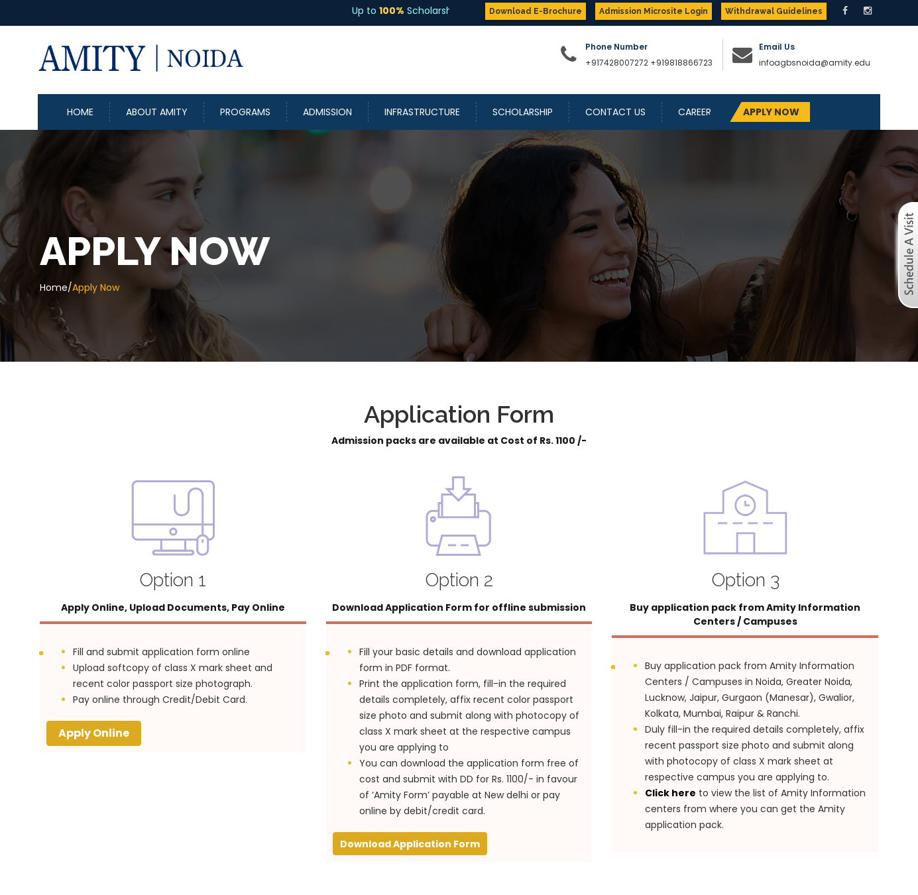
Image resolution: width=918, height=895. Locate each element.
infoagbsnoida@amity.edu (814, 62)
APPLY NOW (771, 112)
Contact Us (615, 112)
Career (694, 112)
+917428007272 (616, 62)
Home (80, 112)
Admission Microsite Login (653, 11)
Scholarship (522, 112)
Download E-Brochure (535, 11)
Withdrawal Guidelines (774, 11)
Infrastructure (422, 112)
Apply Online (93, 733)
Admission (327, 112)
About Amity (157, 112)
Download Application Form (410, 844)
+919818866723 (681, 62)
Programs (245, 112)
